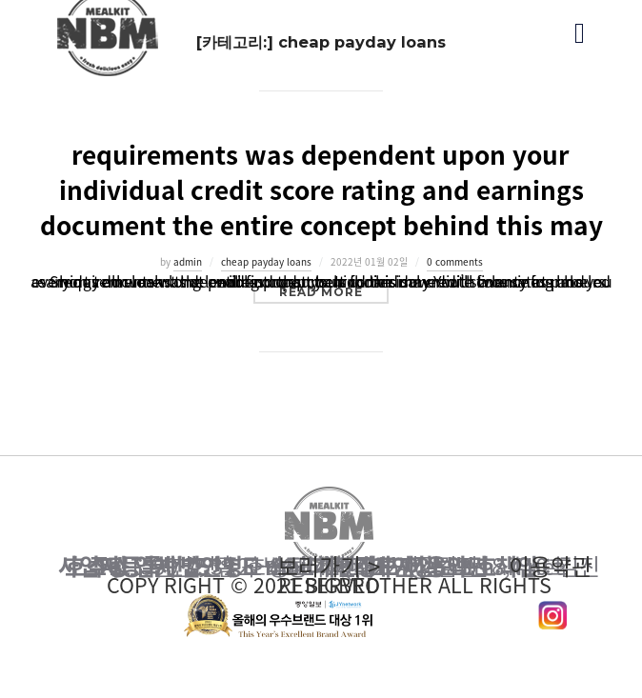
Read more (334, 291)
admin (187, 261)
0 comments (455, 261)
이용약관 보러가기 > (329, 566)
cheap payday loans (266, 261)
